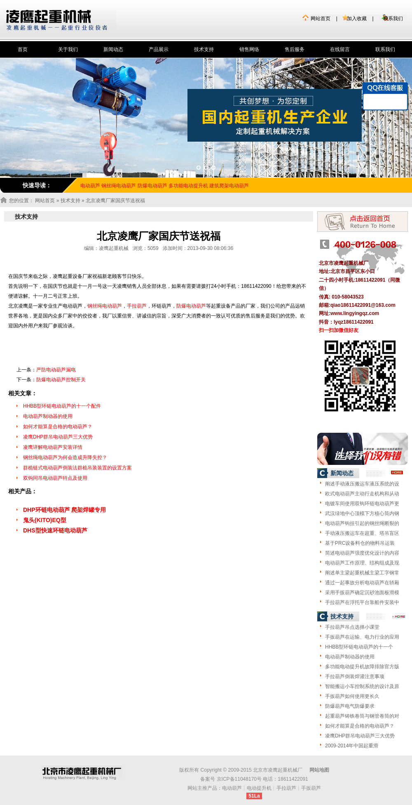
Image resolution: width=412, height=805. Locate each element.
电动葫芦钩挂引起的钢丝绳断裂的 (362, 523)
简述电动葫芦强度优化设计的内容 (362, 553)
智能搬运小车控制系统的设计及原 (362, 686)
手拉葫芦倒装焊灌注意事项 (354, 676)
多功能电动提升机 (188, 186)
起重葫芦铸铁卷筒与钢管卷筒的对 (362, 716)
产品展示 (159, 49)
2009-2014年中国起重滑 (351, 746)
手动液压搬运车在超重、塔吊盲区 (362, 533)
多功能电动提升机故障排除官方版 (362, 667)
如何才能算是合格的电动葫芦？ (57, 426)
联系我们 (393, 18)
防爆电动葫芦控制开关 (61, 380)
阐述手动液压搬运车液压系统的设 (362, 484)
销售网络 (249, 49)
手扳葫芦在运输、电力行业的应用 (362, 637)
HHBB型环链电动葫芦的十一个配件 (62, 406)
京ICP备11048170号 (239, 779)
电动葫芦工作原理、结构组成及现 (362, 563)
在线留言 (340, 49)
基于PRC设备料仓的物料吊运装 (360, 543)
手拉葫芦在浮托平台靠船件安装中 (362, 602)
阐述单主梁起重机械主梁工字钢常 (362, 573)
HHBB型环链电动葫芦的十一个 (359, 647)
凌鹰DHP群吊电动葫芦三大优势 (58, 437)
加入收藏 (357, 18)
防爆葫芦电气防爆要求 (350, 706)
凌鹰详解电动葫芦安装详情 (52, 447)
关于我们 (68, 49)
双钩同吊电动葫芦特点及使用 (55, 478)
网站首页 (320, 18)
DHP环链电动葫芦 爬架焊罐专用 (64, 509)
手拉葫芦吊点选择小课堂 (352, 627)
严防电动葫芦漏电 (56, 370)
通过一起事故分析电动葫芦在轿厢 (362, 583)
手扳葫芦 (311, 788)
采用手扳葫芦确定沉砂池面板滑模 (362, 592)
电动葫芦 (232, 788)
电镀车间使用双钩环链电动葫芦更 (362, 503)
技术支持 (204, 49)
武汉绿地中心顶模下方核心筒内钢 (362, 513)
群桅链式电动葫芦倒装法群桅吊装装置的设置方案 (77, 468)
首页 (23, 49)
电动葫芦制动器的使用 (48, 416)
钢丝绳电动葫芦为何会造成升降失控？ (65, 457)
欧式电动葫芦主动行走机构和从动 (362, 494)
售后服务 (294, 49)
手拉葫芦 (137, 306)
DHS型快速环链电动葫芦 (55, 530)
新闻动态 (113, 49)
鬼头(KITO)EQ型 (44, 520)
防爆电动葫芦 (152, 186)
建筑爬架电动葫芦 (229, 186)
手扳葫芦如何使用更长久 (352, 696)
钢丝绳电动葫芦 (118, 186)
